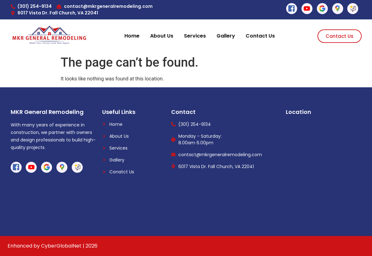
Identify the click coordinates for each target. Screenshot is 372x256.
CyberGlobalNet (61, 245)
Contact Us (260, 35)
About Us (161, 35)
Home (131, 35)
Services (195, 35)
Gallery (226, 35)
